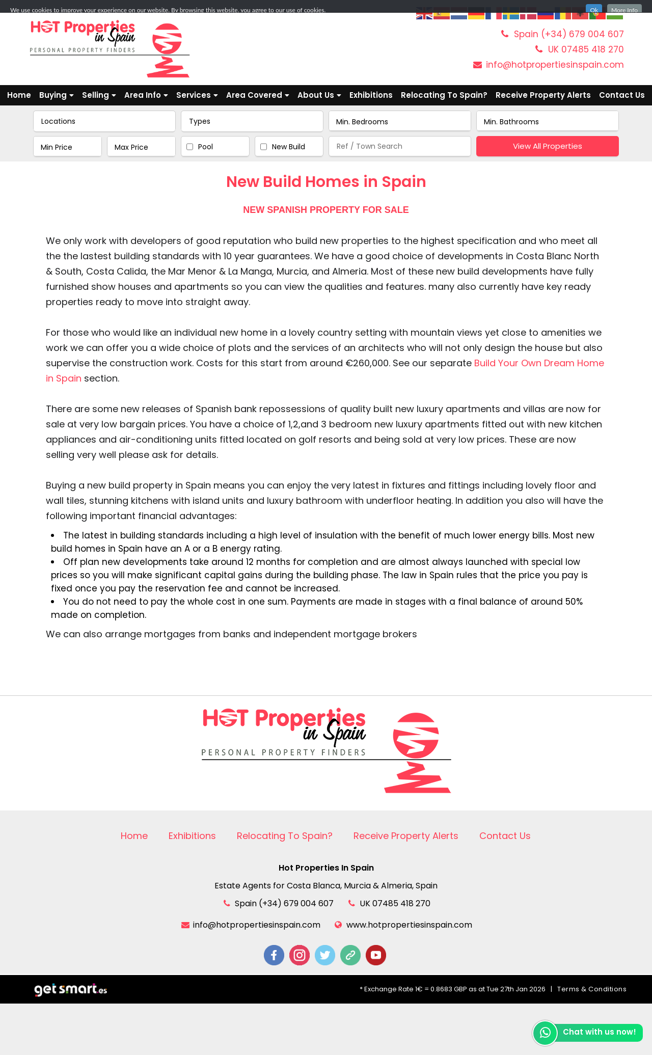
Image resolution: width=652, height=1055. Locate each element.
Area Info (146, 95)
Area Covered (257, 95)
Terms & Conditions (592, 989)
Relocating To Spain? (444, 95)
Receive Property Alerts (543, 95)
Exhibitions (371, 95)
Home (19, 95)
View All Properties (547, 146)
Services (197, 95)
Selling (99, 95)
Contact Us (622, 95)
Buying (56, 95)
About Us (319, 95)
